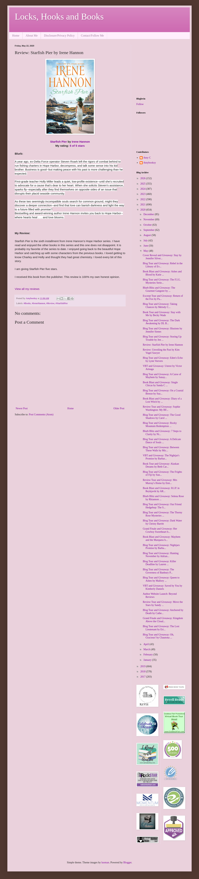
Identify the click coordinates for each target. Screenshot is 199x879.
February (148, 654)
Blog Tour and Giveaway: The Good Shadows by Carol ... (161, 416)
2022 (143, 199)
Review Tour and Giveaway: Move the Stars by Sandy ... (163, 603)
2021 (143, 204)
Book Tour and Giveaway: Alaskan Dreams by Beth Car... (161, 465)
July (145, 240)
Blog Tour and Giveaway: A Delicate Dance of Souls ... (162, 441)
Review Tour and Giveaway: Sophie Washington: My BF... (161, 408)
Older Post (119, 408)
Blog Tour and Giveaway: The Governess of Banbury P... (158, 571)
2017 (143, 676)
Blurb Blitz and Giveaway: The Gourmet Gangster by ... (159, 289)
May (146, 250)
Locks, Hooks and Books (59, 16)
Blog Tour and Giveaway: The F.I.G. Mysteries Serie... (162, 281)
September (149, 230)
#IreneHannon (38, 303)
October (147, 224)
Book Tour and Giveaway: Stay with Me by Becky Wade (161, 314)
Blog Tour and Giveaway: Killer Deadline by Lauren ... (159, 563)
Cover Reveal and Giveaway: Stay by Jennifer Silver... (162, 257)
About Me (32, 35)
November (149, 219)
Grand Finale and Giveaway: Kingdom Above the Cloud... (163, 620)
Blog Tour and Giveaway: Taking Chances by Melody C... (160, 305)
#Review (50, 303)
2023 (143, 194)
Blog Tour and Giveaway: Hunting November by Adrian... (161, 555)
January (147, 660)
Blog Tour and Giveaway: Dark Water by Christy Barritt (162, 522)
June (146, 245)
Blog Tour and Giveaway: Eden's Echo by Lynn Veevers (163, 359)
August (147, 235)
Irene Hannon (81, 141)
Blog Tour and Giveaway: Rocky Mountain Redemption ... (160, 425)
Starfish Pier (58, 141)
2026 (143, 178)
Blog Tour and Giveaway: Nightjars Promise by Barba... (161, 547)
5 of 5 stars (77, 145)
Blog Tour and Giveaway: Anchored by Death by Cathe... (163, 612)
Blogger (127, 862)
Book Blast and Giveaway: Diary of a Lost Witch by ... (162, 400)
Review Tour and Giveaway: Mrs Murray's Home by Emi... (160, 482)
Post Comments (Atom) (41, 414)
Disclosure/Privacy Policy (59, 35)
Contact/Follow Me (92, 35)
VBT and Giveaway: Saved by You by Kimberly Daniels (162, 587)
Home (15, 35)
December (149, 214)
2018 (143, 671)
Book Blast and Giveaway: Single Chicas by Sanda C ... (160, 384)
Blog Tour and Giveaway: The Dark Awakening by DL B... (161, 322)
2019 (143, 666)
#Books (27, 303)
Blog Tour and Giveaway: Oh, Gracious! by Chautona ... (158, 636)
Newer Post (22, 408)
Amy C (147, 157)
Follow (140, 104)
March (147, 649)
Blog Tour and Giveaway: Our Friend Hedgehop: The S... (162, 506)
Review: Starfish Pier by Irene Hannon (163, 344)
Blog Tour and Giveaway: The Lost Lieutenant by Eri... (161, 628)
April (146, 644)
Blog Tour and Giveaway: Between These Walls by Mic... (161, 449)
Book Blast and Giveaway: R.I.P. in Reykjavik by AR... (161, 490)
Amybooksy (149, 162)
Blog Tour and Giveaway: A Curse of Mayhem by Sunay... (162, 376)
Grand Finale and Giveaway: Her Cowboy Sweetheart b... (160, 530)
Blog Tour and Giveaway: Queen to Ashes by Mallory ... (161, 579)
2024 (143, 188)
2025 (143, 183)
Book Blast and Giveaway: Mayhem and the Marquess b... (161, 538)
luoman (105, 862)
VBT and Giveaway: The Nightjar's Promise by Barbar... (161, 457)
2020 (143, 209)
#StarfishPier (62, 303)
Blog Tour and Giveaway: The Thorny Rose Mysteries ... (162, 514)
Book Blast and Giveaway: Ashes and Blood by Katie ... (162, 273)
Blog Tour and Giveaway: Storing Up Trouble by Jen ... (162, 338)
